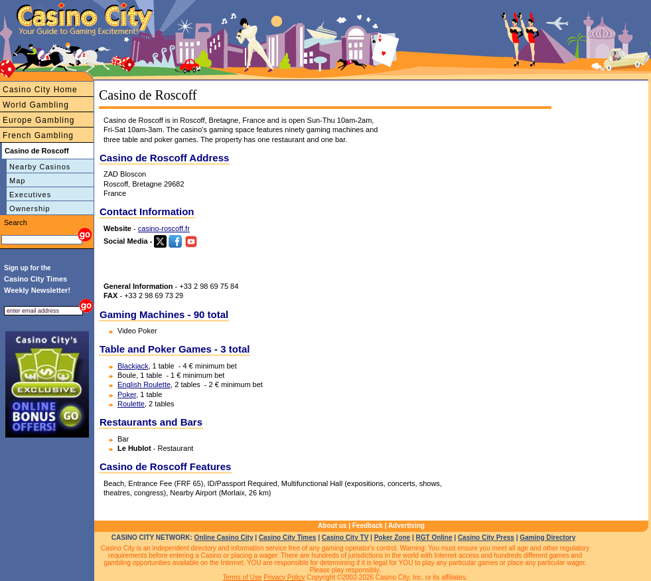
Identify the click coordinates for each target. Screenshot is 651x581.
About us (332, 525)
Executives (30, 195)
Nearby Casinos (39, 167)
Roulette (131, 404)
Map (17, 181)
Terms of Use (242, 577)
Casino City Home (40, 89)
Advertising (406, 525)
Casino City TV (345, 537)
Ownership (29, 208)
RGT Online (434, 537)
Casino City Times (288, 537)
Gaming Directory (547, 537)
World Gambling (36, 105)
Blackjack (132, 366)
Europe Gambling (38, 120)
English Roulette (144, 384)
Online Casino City (223, 537)
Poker (126, 394)
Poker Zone (392, 537)
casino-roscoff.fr (164, 228)
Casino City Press (486, 537)
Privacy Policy (284, 577)
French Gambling (38, 135)
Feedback (367, 525)
